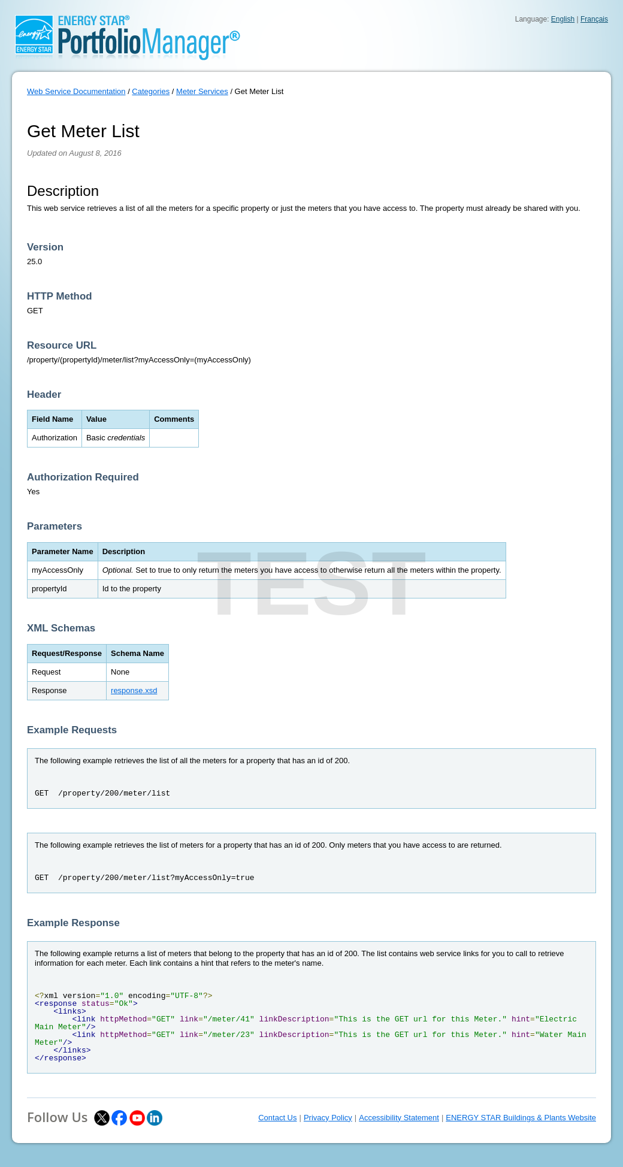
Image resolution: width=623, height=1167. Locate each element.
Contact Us (277, 1117)
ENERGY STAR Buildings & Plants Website (521, 1117)
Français (594, 19)
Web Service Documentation (76, 91)
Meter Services (202, 91)
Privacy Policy (328, 1117)
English (562, 19)
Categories (151, 91)
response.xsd (134, 690)
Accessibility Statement (399, 1117)
